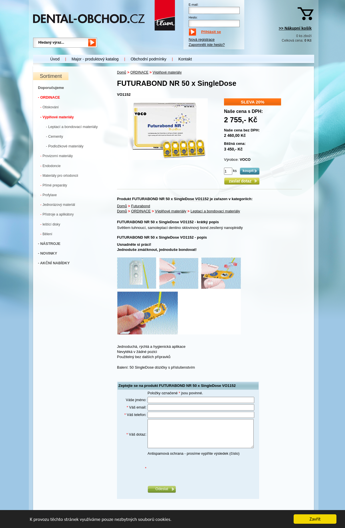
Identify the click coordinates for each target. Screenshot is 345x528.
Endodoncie (50, 166)
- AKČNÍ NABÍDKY (54, 263)
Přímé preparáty (53, 185)
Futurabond (140, 206)
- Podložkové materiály (65, 146)
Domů (121, 72)
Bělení (46, 234)
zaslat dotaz (242, 181)
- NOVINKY (47, 253)
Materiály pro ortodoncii (59, 175)
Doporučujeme (51, 88)
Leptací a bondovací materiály (215, 211)
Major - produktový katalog (95, 59)
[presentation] (191, 468)
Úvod (55, 59)
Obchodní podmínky (148, 59)
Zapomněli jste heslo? (207, 44)
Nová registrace (202, 39)
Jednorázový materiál (57, 204)
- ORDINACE (49, 97)
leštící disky (50, 224)
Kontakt (185, 59)
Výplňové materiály (57, 117)
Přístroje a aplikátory (57, 214)
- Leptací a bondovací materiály (72, 127)
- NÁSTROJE (49, 243)
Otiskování (49, 107)
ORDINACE (139, 72)
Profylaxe (48, 195)
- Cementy (54, 136)
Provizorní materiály (56, 156)
